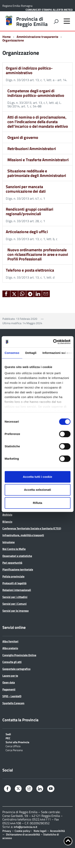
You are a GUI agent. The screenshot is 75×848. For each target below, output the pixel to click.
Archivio (7, 514)
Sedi (8, 734)
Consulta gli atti (12, 662)
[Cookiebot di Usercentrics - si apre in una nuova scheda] (53, 341)
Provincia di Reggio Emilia (32, 21)
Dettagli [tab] (30, 352)
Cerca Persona (14, 750)
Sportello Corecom (13, 703)
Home (6, 36)
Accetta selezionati (37, 489)
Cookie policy (22, 831)
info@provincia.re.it (25, 826)
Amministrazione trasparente (37, 36)
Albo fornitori (10, 641)
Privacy (6, 831)
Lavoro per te (10, 675)
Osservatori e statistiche (17, 556)
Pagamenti (8, 689)
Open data (8, 682)
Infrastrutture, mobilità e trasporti (23, 535)
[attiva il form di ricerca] (56, 21)
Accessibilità (57, 831)
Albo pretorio (10, 648)
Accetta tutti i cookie (37, 476)
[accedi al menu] (67, 21)
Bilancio (7, 521)
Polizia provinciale (13, 576)
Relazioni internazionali (16, 590)
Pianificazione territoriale (17, 569)
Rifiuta (37, 502)
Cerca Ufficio (13, 746)
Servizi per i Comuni (14, 604)
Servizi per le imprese (15, 611)
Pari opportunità (12, 562)
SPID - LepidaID (11, 696)
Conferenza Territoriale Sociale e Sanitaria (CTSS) (31, 528)
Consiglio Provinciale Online (19, 655)
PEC (8, 738)
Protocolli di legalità (14, 583)
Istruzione (8, 542)
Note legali (40, 831)
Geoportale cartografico (16, 669)
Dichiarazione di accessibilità (23, 834)
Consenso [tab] (12, 352)
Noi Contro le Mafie (14, 549)
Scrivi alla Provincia (17, 742)
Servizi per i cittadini (14, 597)
